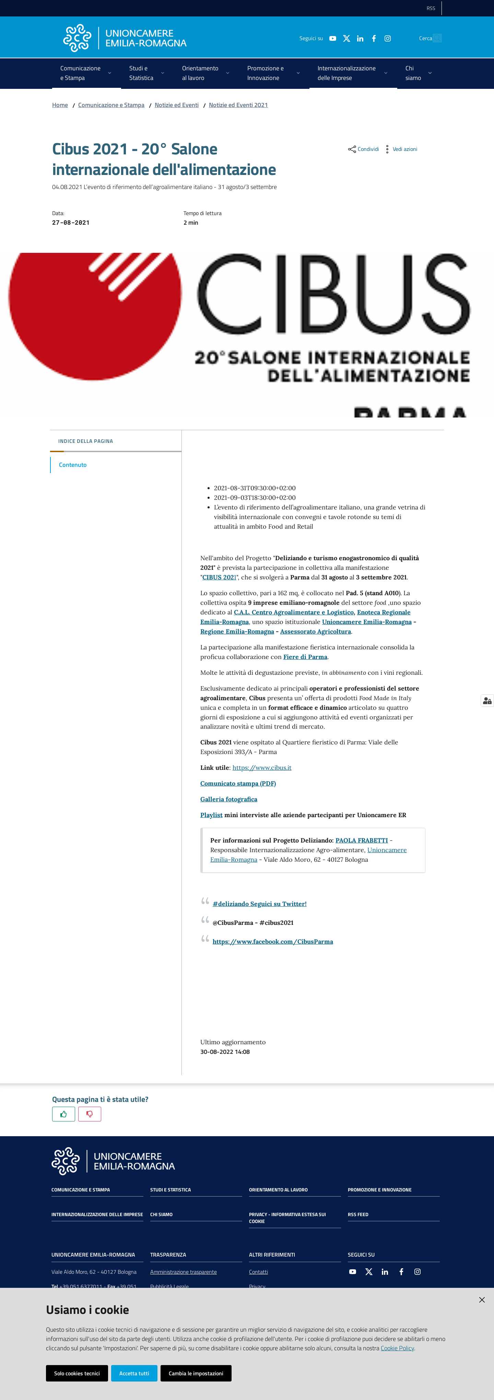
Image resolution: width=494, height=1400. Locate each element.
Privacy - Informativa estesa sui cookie (287, 1218)
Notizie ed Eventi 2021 (238, 104)
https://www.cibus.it (262, 768)
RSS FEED (358, 1214)
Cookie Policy (397, 1348)
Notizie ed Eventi (177, 104)
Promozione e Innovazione (380, 1189)
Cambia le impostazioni (196, 1373)
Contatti (258, 1272)
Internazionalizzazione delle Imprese (97, 1214)
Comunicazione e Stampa (111, 104)
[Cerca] (433, 38)
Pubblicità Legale (169, 1286)
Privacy (257, 1286)
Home (60, 104)
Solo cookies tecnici (77, 1373)
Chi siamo (161, 1214)
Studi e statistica (170, 1189)
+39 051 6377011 (80, 1286)
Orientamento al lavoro (278, 1189)
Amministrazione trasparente (183, 1272)
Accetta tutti (134, 1373)
